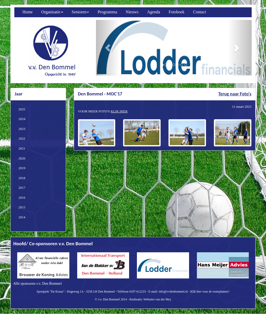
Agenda (153, 12)
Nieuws (132, 12)
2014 (22, 217)
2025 (22, 109)
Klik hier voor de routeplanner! (209, 291)
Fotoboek (176, 12)
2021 (22, 148)
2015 (22, 207)
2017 (22, 188)
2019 (22, 168)
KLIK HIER (119, 111)
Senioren (80, 12)
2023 (22, 129)
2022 (22, 138)
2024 (22, 119)
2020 (22, 158)
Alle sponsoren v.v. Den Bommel (37, 284)
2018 (22, 178)
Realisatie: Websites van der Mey (150, 299)
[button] (107, 48)
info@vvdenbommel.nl (173, 291)
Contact (199, 12)
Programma (107, 12)
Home (27, 12)
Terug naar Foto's (234, 94)
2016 (22, 197)
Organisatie (52, 12)
